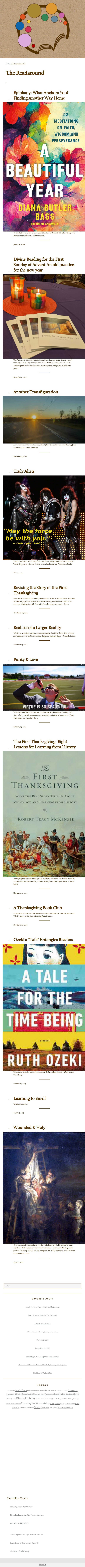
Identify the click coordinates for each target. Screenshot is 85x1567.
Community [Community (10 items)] (73, 1390)
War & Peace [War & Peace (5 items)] (53, 1407)
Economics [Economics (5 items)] (49, 1394)
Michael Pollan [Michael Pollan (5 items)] (10, 1403)
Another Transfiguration (35, 392)
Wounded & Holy (29, 1128)
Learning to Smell (29, 1099)
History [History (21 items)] (20, 1398)
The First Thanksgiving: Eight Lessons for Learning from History (44, 745)
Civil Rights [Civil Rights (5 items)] (64, 1390)
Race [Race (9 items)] (52, 1403)
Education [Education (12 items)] (57, 1394)
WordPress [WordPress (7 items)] (69, 1407)
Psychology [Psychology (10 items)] (45, 1404)
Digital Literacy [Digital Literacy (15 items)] (38, 1394)
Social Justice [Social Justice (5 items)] (30, 1407)
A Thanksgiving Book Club (37, 908)
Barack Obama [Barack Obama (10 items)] (21, 1390)
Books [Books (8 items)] (44, 1390)
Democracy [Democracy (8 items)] (26, 1394)
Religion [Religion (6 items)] (57, 1403)
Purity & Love (25, 660)
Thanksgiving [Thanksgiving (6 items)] (45, 1407)
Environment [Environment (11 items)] (68, 1394)
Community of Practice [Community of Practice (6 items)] (13, 1394)
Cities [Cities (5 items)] (54, 1390)
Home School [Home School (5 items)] (40, 1399)
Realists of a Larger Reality (37, 628)
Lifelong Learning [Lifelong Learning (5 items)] (73, 1399)
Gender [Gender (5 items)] (9, 1399)
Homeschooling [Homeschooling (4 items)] (56, 1399)
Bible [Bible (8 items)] (29, 1390)
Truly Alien (23, 471)
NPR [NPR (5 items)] (19, 1403)
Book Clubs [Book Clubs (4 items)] (39, 1390)
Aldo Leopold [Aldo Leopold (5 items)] (11, 1390)
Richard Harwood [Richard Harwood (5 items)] (70, 1403)
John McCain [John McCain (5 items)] (64, 1399)
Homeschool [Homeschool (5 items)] (48, 1399)
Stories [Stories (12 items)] (37, 1407)
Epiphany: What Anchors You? (40, 96)
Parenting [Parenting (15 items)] (26, 1403)
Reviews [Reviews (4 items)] (62, 1403)
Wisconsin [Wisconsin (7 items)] (61, 1407)
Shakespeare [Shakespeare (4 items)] (23, 1407)
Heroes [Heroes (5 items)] (13, 1399)
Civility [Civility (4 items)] (58, 1390)
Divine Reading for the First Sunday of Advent (43, 265)
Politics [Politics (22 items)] (36, 1403)
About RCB (42, 1564)
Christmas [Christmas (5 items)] (50, 1390)
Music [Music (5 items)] (16, 1403)
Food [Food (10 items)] (76, 1394)
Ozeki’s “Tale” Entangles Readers (43, 940)
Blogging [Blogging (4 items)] (33, 1390)
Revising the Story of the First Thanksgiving (40, 591)
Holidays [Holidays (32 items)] (31, 1398)
